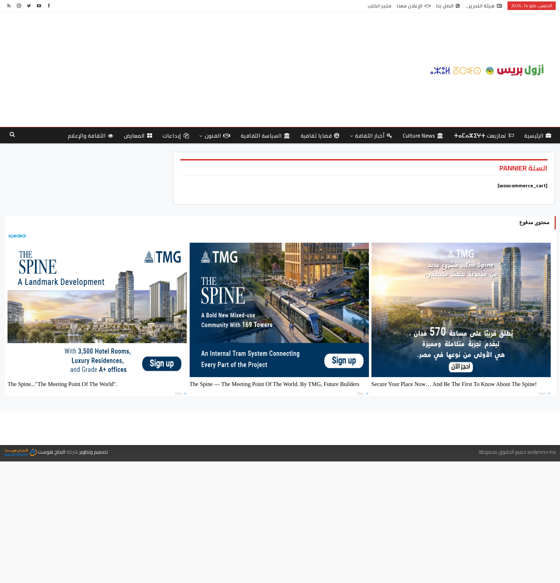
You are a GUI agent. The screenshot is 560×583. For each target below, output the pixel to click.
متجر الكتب (379, 5)
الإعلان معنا (414, 5)
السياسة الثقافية (265, 135)
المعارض (138, 135)
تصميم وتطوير (93, 451)
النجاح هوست (35, 451)
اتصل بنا (448, 5)
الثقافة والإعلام (91, 135)
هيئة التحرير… (483, 5)
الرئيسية (537, 135)
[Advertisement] (186, 70)
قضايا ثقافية (320, 135)
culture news (423, 135)
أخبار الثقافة (373, 135)
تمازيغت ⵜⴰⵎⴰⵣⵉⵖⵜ (484, 135)
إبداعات (175, 135)
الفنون (217, 135)
